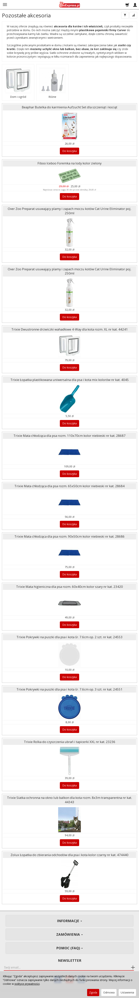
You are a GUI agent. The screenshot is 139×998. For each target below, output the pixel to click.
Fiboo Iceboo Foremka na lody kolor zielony (69, 163)
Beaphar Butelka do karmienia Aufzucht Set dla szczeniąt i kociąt (69, 107)
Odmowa (109, 992)
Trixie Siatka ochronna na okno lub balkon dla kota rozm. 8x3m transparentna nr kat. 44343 (69, 799)
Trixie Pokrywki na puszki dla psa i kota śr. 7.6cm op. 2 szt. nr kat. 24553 (69, 637)
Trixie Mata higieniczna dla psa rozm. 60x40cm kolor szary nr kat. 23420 (69, 586)
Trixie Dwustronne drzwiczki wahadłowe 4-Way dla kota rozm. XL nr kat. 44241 (69, 329)
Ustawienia (127, 992)
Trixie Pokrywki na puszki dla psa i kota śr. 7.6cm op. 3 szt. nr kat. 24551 (69, 689)
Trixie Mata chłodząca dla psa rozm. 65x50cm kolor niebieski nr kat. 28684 (69, 486)
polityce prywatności (27, 984)
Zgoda (93, 992)
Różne (52, 96)
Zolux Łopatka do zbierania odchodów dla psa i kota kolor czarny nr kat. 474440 (69, 855)
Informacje (69, 921)
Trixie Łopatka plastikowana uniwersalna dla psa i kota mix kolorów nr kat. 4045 (69, 380)
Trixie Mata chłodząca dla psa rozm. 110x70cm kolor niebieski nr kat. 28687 (69, 435)
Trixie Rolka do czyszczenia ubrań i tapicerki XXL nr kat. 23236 (69, 742)
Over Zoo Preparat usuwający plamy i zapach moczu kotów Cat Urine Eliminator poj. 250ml (69, 211)
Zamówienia (69, 934)
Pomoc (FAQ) (69, 948)
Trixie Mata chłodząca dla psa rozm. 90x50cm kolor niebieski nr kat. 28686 (69, 536)
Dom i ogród (18, 96)
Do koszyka (69, 151)
